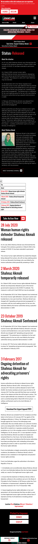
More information (6, 8)
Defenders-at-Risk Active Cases (28, 538)
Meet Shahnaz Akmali (11, 171)
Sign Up (19, 522)
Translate (34, 26)
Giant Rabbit (25, 532)
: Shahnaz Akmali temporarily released (12, 198)
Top (2, 185)
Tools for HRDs (5, 22)
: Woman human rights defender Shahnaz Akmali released (13, 192)
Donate (14, 22)
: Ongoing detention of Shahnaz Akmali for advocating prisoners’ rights (12, 207)
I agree (5, 11)
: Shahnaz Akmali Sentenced (13, 202)
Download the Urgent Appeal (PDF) (19, 409)
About (2, 188)
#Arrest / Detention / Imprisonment (24, 505)
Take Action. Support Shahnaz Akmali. (17, 44)
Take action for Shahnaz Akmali (9, 46)
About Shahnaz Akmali (19, 41)
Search (32, 22)
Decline (14, 11)
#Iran (12, 504)
